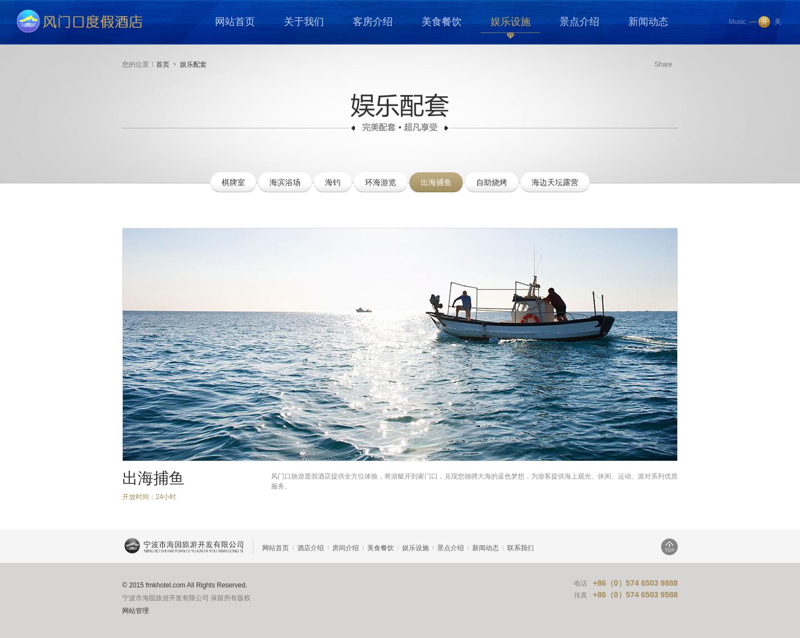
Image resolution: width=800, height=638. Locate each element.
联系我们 (520, 548)
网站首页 (235, 21)
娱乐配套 (193, 64)
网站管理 (135, 611)
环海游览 (380, 182)
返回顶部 (669, 547)
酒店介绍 (310, 548)
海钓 (333, 182)
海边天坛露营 (555, 182)
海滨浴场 (285, 182)
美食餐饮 (442, 21)
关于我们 (304, 21)
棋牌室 (233, 182)
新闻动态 (648, 21)
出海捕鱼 (436, 182)
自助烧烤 (491, 182)
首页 (162, 64)
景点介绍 (579, 21)
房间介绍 (345, 548)
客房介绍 (373, 21)
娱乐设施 (511, 21)
